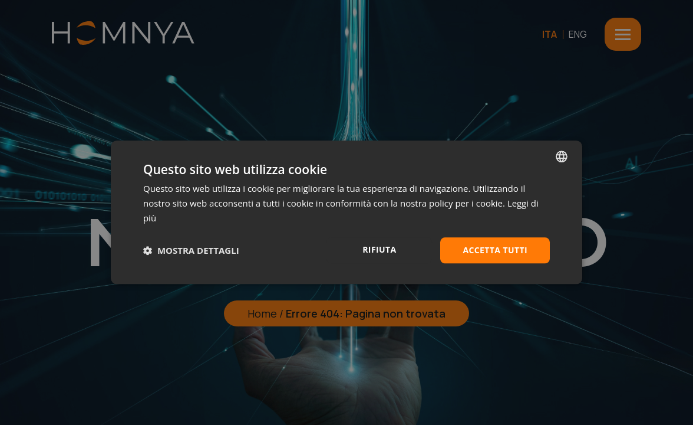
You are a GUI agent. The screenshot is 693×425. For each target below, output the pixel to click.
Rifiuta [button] (379, 249)
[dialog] (346, 212)
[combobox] (561, 156)
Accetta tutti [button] (495, 250)
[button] (191, 250)
